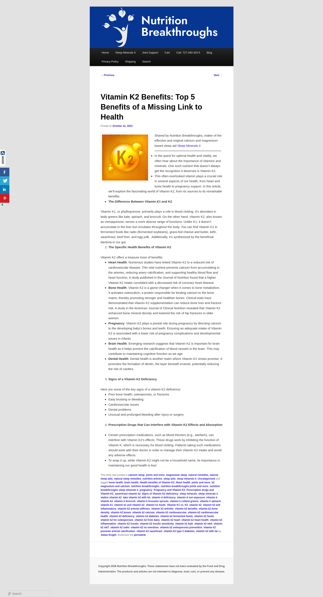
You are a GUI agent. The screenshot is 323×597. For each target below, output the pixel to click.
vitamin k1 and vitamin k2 (129, 505)
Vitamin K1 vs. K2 (177, 505)
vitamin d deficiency (164, 497)
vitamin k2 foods (204, 516)
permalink (140, 534)
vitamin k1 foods (156, 505)
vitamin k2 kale (184, 523)
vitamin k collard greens (184, 501)
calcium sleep (136, 475)
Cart (167, 52)
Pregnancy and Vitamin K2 (169, 490)
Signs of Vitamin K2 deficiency (160, 493)
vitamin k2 (195, 505)
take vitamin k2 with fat (136, 497)
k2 (213, 482)
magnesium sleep (176, 475)
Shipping (130, 61)
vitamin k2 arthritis (162, 508)
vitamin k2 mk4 (203, 523)
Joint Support (150, 52)
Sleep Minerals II (125, 52)
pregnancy (146, 490)
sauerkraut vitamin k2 (127, 493)
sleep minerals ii (186, 478)
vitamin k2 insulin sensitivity (157, 523)
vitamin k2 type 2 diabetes (179, 531)
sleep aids (169, 478)
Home (105, 52)
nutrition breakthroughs (145, 486)
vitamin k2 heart (170, 519)
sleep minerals (188, 493)
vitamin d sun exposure (191, 497)
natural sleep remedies (127, 478)
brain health (131, 482)
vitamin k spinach (210, 501)
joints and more (155, 475)
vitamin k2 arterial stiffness (134, 508)
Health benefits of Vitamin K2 (157, 482)
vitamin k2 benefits (186, 508)
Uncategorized (206, 478)
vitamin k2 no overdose (144, 527)
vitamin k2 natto (119, 527)
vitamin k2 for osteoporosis (117, 519)
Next (218, 75)
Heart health (183, 482)
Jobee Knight (108, 534)
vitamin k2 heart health (195, 519)
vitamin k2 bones (121, 512)
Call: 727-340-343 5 (188, 52)
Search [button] (146, 61)
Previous (107, 75)
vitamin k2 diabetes (147, 516)
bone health (116, 482)
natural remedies (198, 475)
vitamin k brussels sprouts (152, 501)
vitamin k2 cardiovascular (171, 512)
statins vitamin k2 (111, 497)
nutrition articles (152, 478)
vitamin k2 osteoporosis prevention (181, 527)
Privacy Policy (110, 61)
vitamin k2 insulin (127, 523)
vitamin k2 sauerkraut (149, 531)
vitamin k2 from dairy (147, 519)
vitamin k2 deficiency (122, 516)
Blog (209, 52)
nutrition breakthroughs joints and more (184, 486)
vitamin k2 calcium (143, 512)
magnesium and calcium (115, 486)
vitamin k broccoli (124, 501)
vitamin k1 (107, 505)
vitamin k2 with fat (207, 531)
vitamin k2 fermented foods (176, 516)
